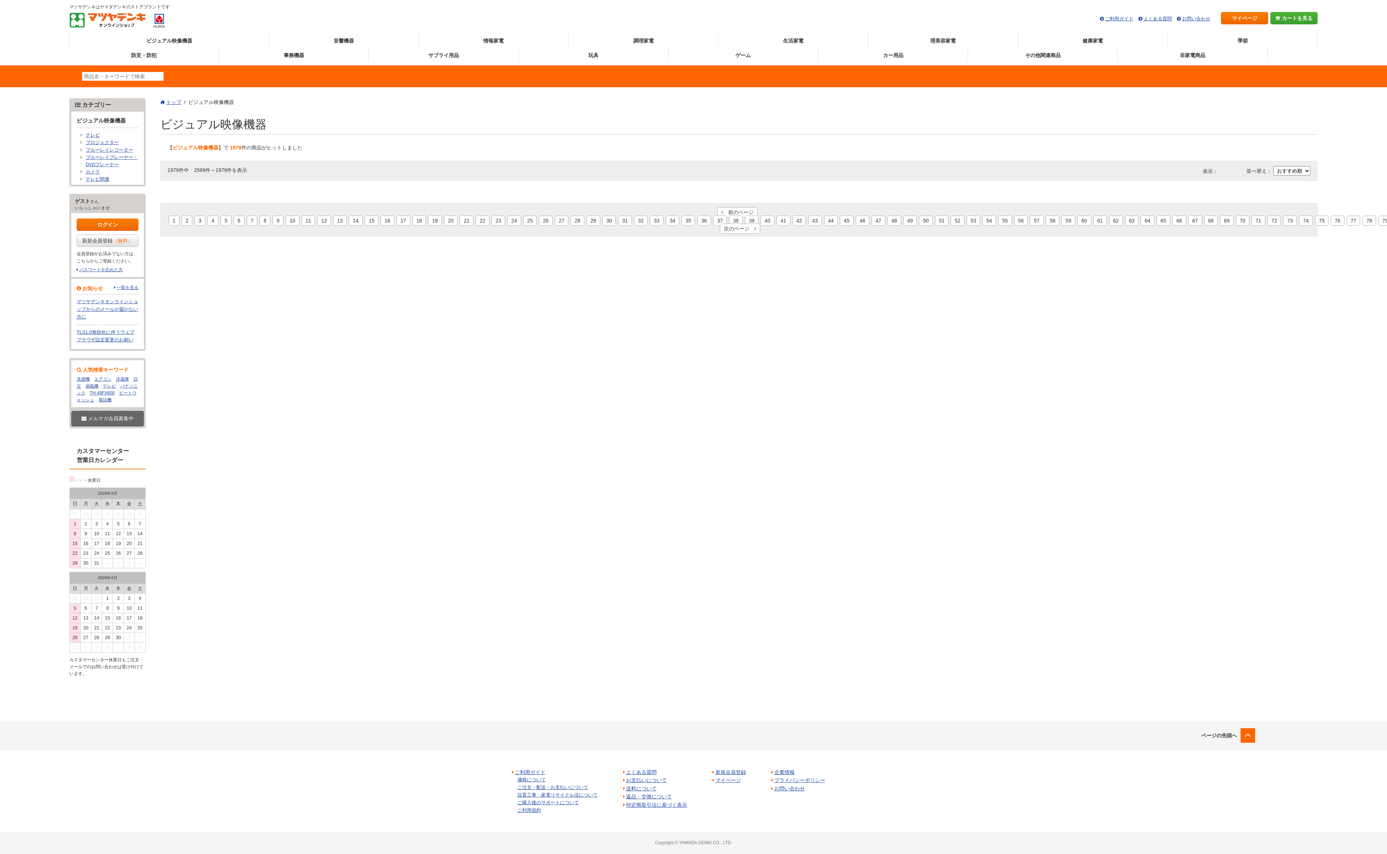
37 (720, 221)
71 (1258, 221)
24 (514, 221)
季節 (1243, 41)
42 (799, 221)
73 (1290, 221)
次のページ (740, 229)
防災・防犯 (144, 55)
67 (1195, 221)
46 (863, 221)
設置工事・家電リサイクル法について (557, 795)
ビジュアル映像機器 (169, 41)
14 (356, 221)
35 (688, 221)
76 (1337, 221)
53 (973, 221)
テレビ (93, 135)
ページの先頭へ (1219, 735)
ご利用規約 (529, 810)
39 (752, 221)
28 (577, 221)
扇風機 (91, 386)
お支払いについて (646, 780)
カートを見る (1294, 18)
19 (435, 221)
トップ (173, 102)
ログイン (107, 225)
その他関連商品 (1043, 55)
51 (942, 221)
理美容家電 (943, 41)
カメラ (93, 172)
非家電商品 (1192, 55)
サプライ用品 (443, 55)
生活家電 (793, 41)
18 (419, 221)
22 (482, 221)
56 (1021, 221)
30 (609, 221)
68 (1211, 221)
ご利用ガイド (1119, 18)
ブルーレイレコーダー (109, 150)
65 (1163, 221)
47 (878, 221)
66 (1179, 221)
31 (625, 221)
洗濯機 (83, 379)
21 (466, 221)
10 (292, 221)
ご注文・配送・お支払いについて (552, 787)
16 (387, 221)
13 (340, 221)
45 (847, 221)
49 (910, 221)
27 (562, 221)
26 (546, 221)
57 (1037, 221)
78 (1369, 221)
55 (1005, 221)
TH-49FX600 (102, 393)
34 (673, 221)
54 (989, 221)
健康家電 (1092, 41)
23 (498, 221)
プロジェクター (102, 142)
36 (704, 221)
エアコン (103, 379)
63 (1132, 221)
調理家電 (643, 41)
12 (324, 221)
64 (1147, 221)
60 (1084, 221)
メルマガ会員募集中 (107, 418)
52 (957, 221)
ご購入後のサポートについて (548, 802)
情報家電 (493, 41)
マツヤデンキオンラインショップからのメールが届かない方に (107, 309)
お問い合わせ (1196, 18)
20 (451, 221)
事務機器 (294, 55)
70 (1243, 221)
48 (894, 221)
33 (657, 221)
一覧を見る (127, 287)
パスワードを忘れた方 (101, 269)
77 (1353, 221)
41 (783, 221)
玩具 (593, 55)
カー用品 (893, 55)
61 (1100, 221)
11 (308, 221)
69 (1227, 221)
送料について (641, 788)
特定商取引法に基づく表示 (656, 805)
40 (767, 221)
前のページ (737, 212)
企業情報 (784, 772)
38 (736, 221)
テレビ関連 (97, 179)
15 (372, 221)
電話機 (105, 399)
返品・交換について (649, 796)
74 (1306, 221)
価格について (531, 779)
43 (815, 221)
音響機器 (344, 41)
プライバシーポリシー (799, 780)
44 (831, 221)
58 (1053, 221)
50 (926, 221)
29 (593, 221)
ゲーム (743, 55)
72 (1274, 221)
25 (530, 221)
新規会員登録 (107, 241)
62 (1116, 221)
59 (1068, 221)
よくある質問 (1158, 18)
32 (641, 221)
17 (403, 221)
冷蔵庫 (122, 379)
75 (1322, 221)
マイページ (1244, 18)
